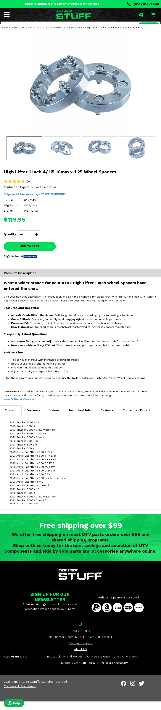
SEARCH (147, 26)
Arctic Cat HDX (42, 36)
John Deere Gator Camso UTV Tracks (112, 665)
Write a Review (46, 195)
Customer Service (81, 652)
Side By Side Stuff (25, 690)
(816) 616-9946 (143, 4)
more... (14, 36)
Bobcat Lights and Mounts (65, 665)
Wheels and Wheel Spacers (68, 36)
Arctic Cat (26, 36)
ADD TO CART (29, 255)
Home (5, 36)
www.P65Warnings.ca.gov (19, 408)
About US (80, 658)
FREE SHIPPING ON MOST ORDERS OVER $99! (62, 4)
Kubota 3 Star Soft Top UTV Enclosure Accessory (94, 671)
